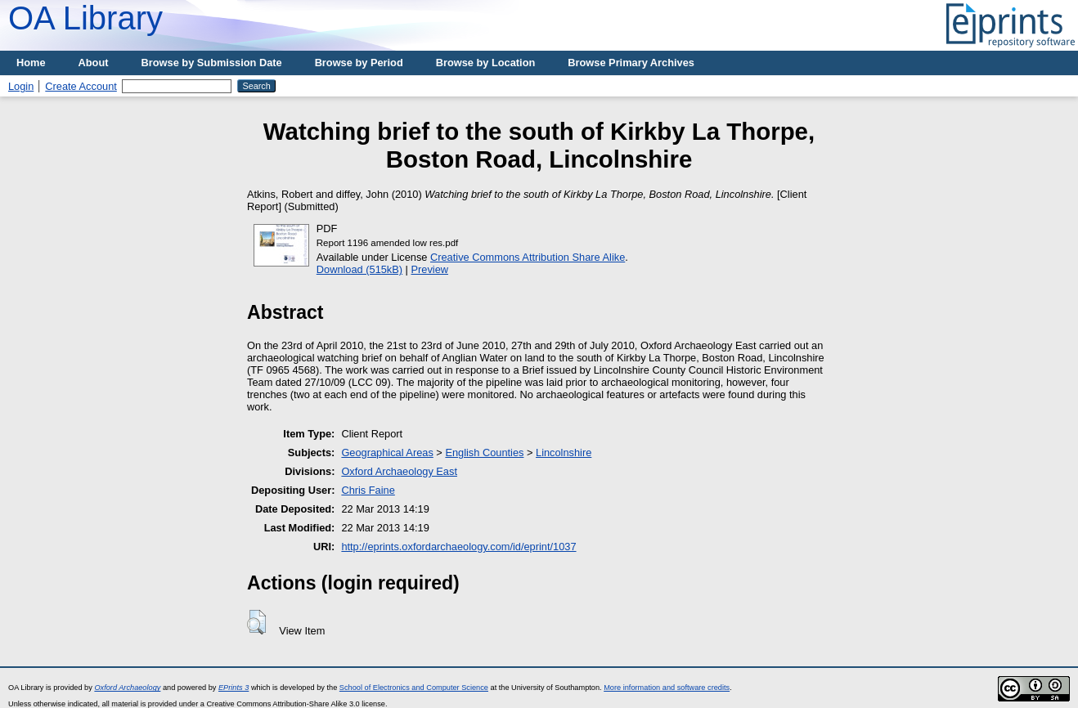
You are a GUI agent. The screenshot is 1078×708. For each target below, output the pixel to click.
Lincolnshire (563, 452)
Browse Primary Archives (631, 62)
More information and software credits (667, 687)
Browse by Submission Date (211, 62)
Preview (430, 269)
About (94, 62)
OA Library (85, 18)
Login (21, 86)
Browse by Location (486, 62)
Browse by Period (359, 62)
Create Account (81, 86)
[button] (256, 622)
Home (31, 62)
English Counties (484, 452)
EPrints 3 (233, 687)
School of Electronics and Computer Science (413, 687)
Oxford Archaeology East (399, 471)
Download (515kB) (359, 269)
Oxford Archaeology (127, 687)
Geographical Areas (387, 452)
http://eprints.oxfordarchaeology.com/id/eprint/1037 (458, 546)
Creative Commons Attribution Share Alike (527, 257)
